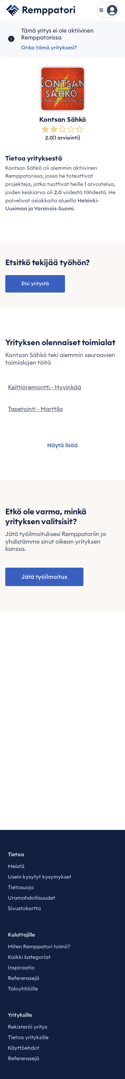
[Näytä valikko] (108, 10)
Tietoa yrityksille (28, 1037)
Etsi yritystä (35, 283)
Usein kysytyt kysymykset (39, 876)
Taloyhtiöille (23, 988)
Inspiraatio (21, 967)
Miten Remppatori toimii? (39, 946)
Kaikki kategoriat (29, 957)
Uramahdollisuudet (31, 897)
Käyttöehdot (23, 1047)
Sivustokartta (24, 908)
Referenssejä (23, 978)
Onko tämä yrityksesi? (49, 47)
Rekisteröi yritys (27, 1026)
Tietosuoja (21, 887)
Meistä (16, 866)
